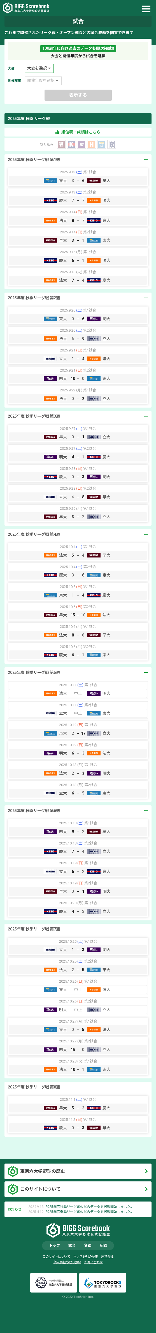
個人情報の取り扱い (67, 1262)
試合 (72, 1245)
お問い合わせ (93, 1262)
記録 (103, 1245)
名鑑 (87, 1245)
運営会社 (107, 1256)
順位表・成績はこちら (78, 132)
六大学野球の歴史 (85, 1256)
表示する (78, 95)
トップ (54, 1245)
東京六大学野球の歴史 (42, 1171)
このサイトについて (40, 1189)
